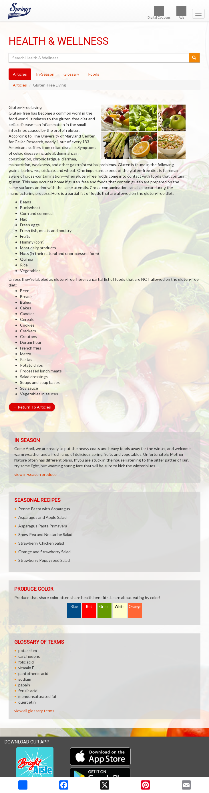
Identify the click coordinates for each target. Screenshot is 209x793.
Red (89, 606)
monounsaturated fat (37, 696)
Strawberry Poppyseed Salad (44, 560)
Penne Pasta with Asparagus (44, 508)
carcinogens (29, 656)
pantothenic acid (33, 673)
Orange (135, 606)
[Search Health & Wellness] (99, 58)
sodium (24, 679)
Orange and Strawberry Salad (44, 551)
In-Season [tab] (45, 74)
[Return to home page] (104, 11)
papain (24, 684)
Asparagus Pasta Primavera (42, 525)
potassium (27, 650)
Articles (20, 85)
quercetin (27, 702)
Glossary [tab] (71, 74)
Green (104, 606)
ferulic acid (27, 690)
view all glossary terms (34, 710)
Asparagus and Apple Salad (42, 517)
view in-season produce (35, 474)
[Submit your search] (194, 58)
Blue (74, 606)
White (119, 606)
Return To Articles (32, 407)
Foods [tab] (93, 74)
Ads (181, 12)
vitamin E (26, 667)
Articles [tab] (20, 74)
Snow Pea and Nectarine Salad (45, 534)
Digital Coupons (159, 12)
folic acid (26, 661)
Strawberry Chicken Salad (41, 543)
